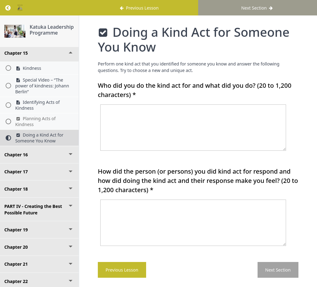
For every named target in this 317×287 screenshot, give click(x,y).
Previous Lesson (122, 270)
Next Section (278, 270)
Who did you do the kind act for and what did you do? (194, 90)
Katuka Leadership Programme (52, 29)
